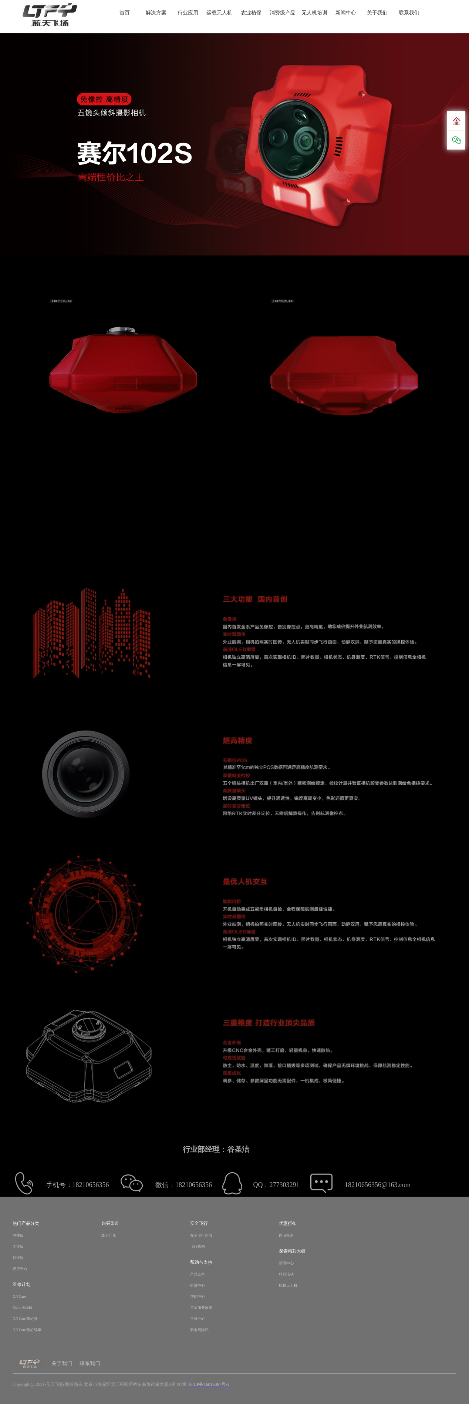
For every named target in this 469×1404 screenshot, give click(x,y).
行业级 (18, 1258)
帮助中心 (197, 1296)
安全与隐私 (199, 1330)
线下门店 (108, 1235)
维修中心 (197, 1285)
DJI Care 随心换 (25, 1319)
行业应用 (188, 13)
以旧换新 (286, 1235)
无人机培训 (314, 13)
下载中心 (197, 1319)
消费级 (18, 1235)
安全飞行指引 (201, 1235)
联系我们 (409, 13)
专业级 (18, 1246)
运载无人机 (219, 13)
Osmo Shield (22, 1308)
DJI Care (19, 1296)
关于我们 (377, 13)
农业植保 (251, 13)
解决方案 (156, 13)
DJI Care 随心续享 (27, 1330)
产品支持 (197, 1274)
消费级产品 (283, 13)
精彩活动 (286, 1274)
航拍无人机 (288, 1285)
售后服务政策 (201, 1308)
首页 (124, 13)
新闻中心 (345, 13)
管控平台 (20, 1269)
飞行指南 (197, 1246)
